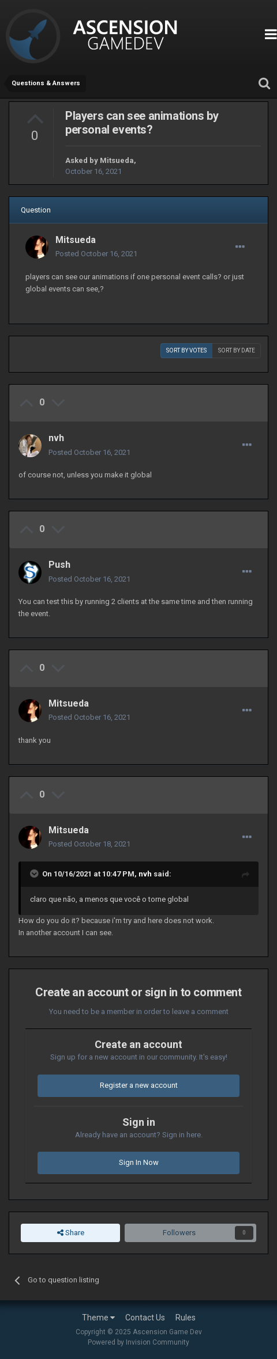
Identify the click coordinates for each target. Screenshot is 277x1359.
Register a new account (139, 1085)
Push (59, 564)
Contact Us (145, 1317)
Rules (185, 1317)
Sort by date (236, 350)
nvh (56, 437)
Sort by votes (186, 350)
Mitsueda (117, 160)
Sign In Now (139, 1162)
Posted (96, 253)
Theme (98, 1317)
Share (70, 1233)
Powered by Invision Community (138, 1342)
